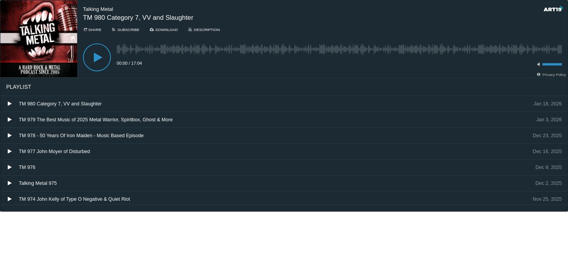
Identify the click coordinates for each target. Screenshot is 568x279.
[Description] (204, 30)
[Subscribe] (125, 30)
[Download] (163, 30)
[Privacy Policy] (551, 74)
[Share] (92, 30)
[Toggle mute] (537, 64)
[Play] (97, 57)
